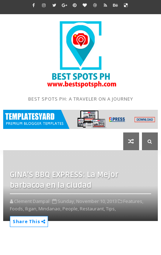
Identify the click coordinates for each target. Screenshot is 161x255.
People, (70, 208)
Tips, (111, 208)
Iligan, (31, 208)
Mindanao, (49, 208)
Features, (133, 201)
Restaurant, (92, 208)
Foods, (17, 208)
